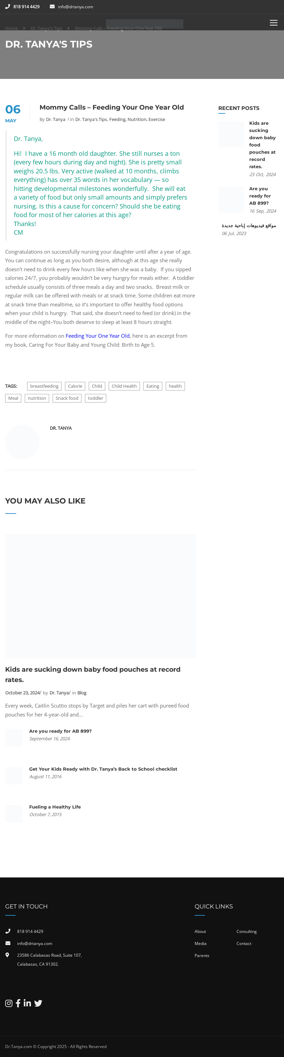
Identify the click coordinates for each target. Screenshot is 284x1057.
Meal (13, 398)
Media (201, 943)
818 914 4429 (26, 7)
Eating (152, 386)
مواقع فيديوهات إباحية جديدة (249, 225)
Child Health (124, 386)
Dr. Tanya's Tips (91, 119)
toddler (95, 398)
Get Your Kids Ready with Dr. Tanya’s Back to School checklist (103, 769)
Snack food (67, 398)
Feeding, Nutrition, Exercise (137, 119)
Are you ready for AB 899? (60, 731)
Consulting (247, 931)
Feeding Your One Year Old (98, 335)
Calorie (75, 386)
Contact (244, 943)
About (200, 931)
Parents (202, 955)
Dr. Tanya (55, 119)
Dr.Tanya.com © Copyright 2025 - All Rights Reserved (56, 1046)
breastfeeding (44, 386)
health (175, 386)
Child (97, 386)
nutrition (37, 398)
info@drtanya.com (75, 7)
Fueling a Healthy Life (55, 807)
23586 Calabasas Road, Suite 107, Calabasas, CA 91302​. (49, 959)
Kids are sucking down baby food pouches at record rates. (93, 674)
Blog (81, 693)
